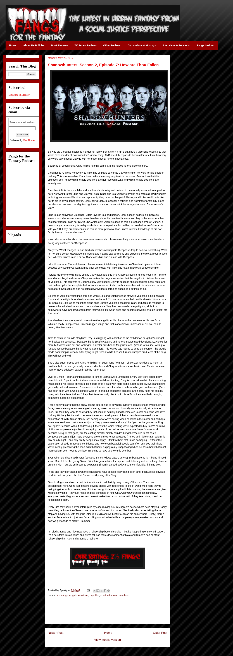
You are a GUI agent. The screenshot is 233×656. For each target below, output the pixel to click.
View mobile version (107, 639)
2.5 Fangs (62, 595)
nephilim (94, 595)
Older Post (160, 632)
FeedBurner (29, 140)
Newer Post (55, 632)
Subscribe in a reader (19, 95)
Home (108, 632)
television (124, 595)
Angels (73, 595)
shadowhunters (108, 595)
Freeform (83, 595)
